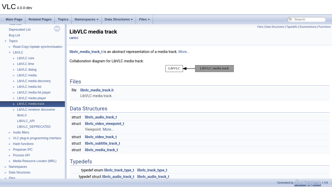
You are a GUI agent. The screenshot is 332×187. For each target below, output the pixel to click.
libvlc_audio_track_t (101, 117)
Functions (325, 27)
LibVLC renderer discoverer (36, 109)
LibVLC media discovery (34, 81)
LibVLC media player (31, 98)
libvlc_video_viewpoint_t (104, 124)
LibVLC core (25, 58)
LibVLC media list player (34, 92)
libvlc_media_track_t (86, 52)
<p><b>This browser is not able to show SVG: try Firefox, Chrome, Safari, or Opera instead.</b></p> (199, 68)
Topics (63, 19)
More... (184, 52)
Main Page (14, 19)
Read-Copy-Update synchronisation (37, 47)
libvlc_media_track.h (97, 90)
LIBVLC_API (25, 121)
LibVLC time (25, 64)
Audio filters (21, 132)
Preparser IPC (23, 149)
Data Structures (119, 19)
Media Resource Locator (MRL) (34, 161)
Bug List (14, 35)
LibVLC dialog (27, 69)
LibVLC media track (30, 104)
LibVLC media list (29, 87)
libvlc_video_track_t (101, 137)
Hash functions (23, 144)
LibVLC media (27, 75)
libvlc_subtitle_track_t (102, 143)
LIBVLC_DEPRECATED (34, 127)
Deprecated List (20, 29)
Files (144, 19)
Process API (21, 155)
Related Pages (40, 19)
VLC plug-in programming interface (37, 138)
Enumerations (308, 27)
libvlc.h (22, 115)
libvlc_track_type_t (119, 170)
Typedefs (292, 27)
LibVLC (18, 52)
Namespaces (87, 19)
